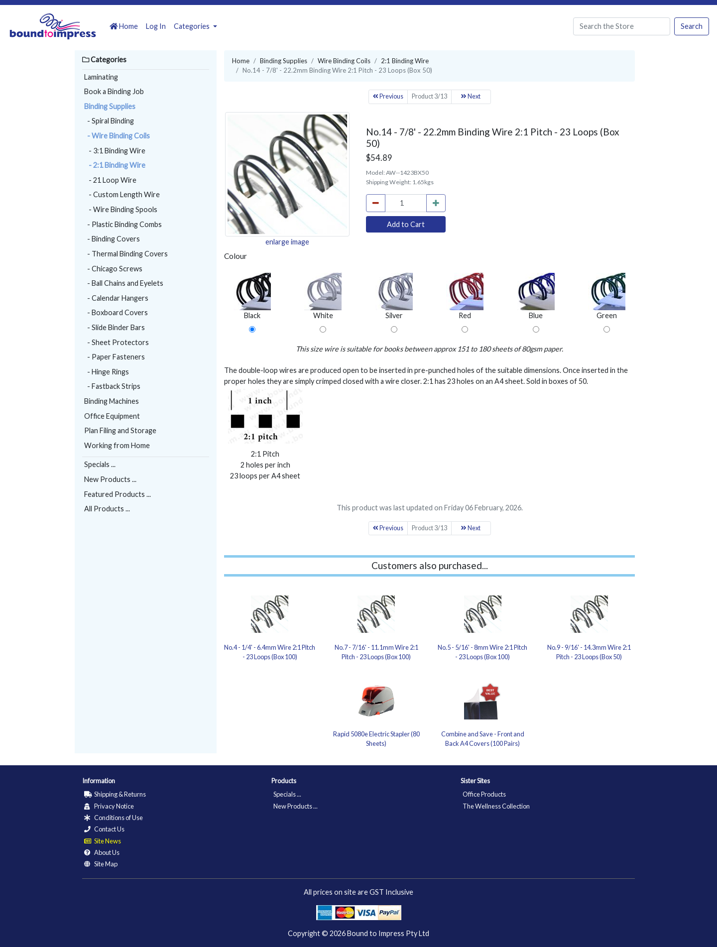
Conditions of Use (113, 818)
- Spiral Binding (109, 121)
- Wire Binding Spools (120, 209)
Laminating (101, 77)
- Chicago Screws (113, 268)
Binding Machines (111, 401)
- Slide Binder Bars (114, 327)
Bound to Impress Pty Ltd (388, 933)
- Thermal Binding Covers (126, 253)
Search (692, 26)
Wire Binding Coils (344, 61)
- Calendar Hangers (116, 298)
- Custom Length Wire (122, 194)
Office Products (484, 794)
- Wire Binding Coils (117, 135)
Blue (536, 296)
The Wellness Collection (496, 806)
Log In (156, 26)
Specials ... (100, 464)
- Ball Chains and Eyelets (123, 283)
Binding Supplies (109, 106)
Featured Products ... (117, 494)
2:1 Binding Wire (405, 61)
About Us (102, 852)
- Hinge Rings (106, 371)
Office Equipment (112, 416)
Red (464, 296)
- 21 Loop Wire (110, 180)
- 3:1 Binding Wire (114, 150)
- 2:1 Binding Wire (114, 165)
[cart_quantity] (406, 203)
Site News (102, 841)
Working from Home (117, 445)
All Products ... (107, 508)
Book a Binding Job (114, 91)
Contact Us (104, 829)
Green (606, 296)
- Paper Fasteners (114, 357)
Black (252, 296)
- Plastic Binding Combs (123, 224)
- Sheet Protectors (116, 342)
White (323, 296)
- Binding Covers (112, 239)
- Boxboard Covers (116, 312)
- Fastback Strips (112, 386)
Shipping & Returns (115, 794)
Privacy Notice (109, 806)
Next (470, 96)
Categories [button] (192, 26)
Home (124, 26)
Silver (394, 296)
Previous (388, 96)
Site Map (101, 864)
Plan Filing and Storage (120, 430)
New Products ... (110, 479)
